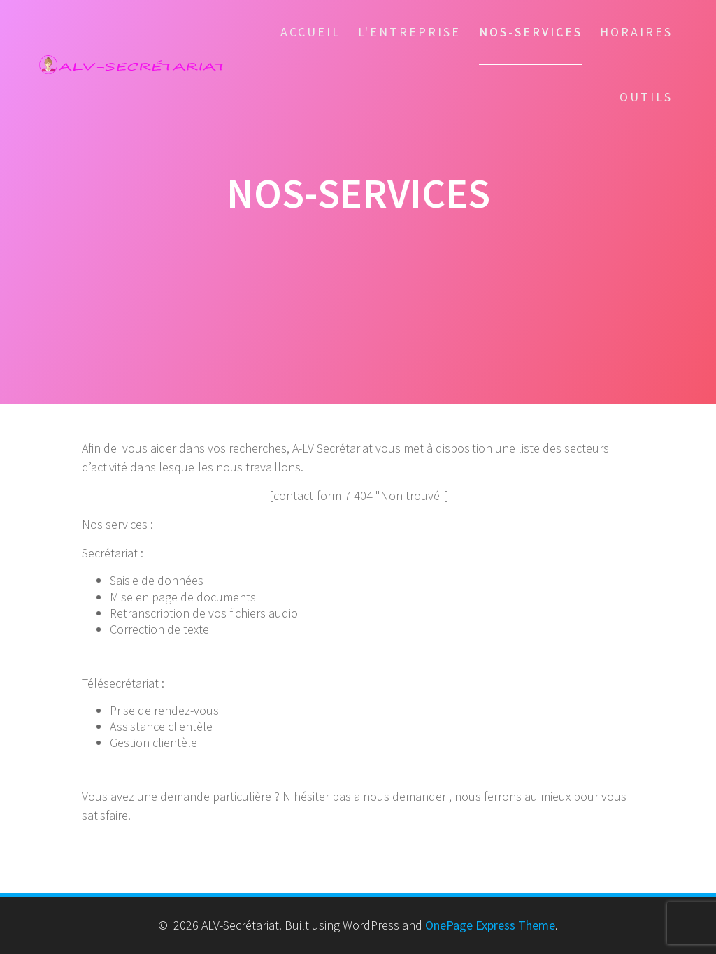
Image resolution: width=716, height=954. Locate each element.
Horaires (636, 32)
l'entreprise (409, 32)
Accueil (310, 32)
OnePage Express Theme (490, 925)
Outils (646, 97)
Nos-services (530, 32)
